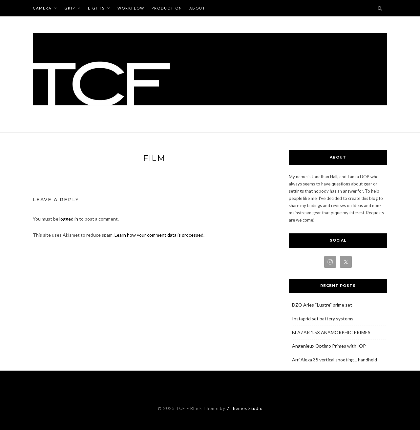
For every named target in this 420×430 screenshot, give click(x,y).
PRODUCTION (167, 8)
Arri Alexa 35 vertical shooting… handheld (334, 359)
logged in (68, 219)
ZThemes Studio (245, 408)
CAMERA (42, 8)
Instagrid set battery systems (322, 318)
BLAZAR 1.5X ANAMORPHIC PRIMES (331, 332)
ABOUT (197, 8)
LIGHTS (96, 8)
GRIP (69, 8)
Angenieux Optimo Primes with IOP (329, 346)
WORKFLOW (130, 8)
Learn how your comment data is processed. (159, 235)
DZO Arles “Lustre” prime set (322, 305)
